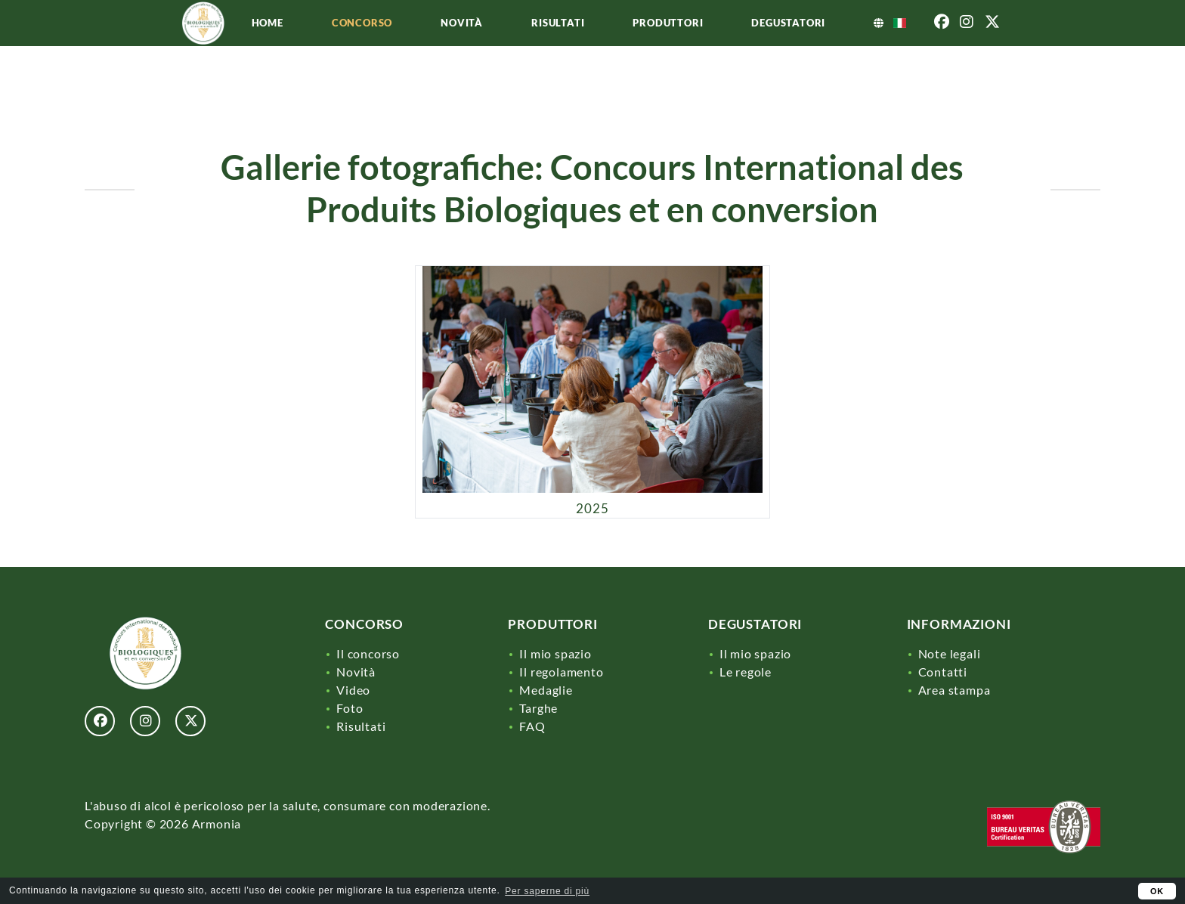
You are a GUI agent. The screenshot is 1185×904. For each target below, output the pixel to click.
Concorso (418, 47)
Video (353, 690)
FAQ (532, 726)
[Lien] (203, 76)
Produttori (724, 47)
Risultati (614, 47)
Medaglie (545, 690)
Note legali (949, 653)
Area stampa (954, 690)
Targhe (538, 708)
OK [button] (1157, 891)
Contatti (942, 671)
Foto (349, 708)
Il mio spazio (555, 653)
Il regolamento (561, 671)
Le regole (745, 671)
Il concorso (368, 653)
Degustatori (845, 47)
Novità (518, 47)
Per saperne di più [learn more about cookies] (547, 891)
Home (324, 47)
